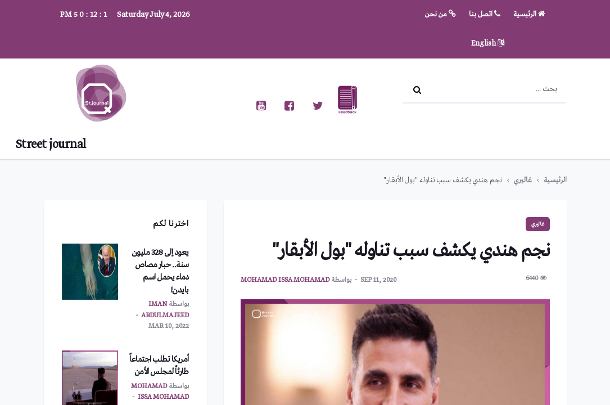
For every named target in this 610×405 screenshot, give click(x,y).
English (487, 43)
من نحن (440, 14)
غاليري (523, 180)
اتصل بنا (484, 14)
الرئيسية (529, 14)
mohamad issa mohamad (285, 280)
